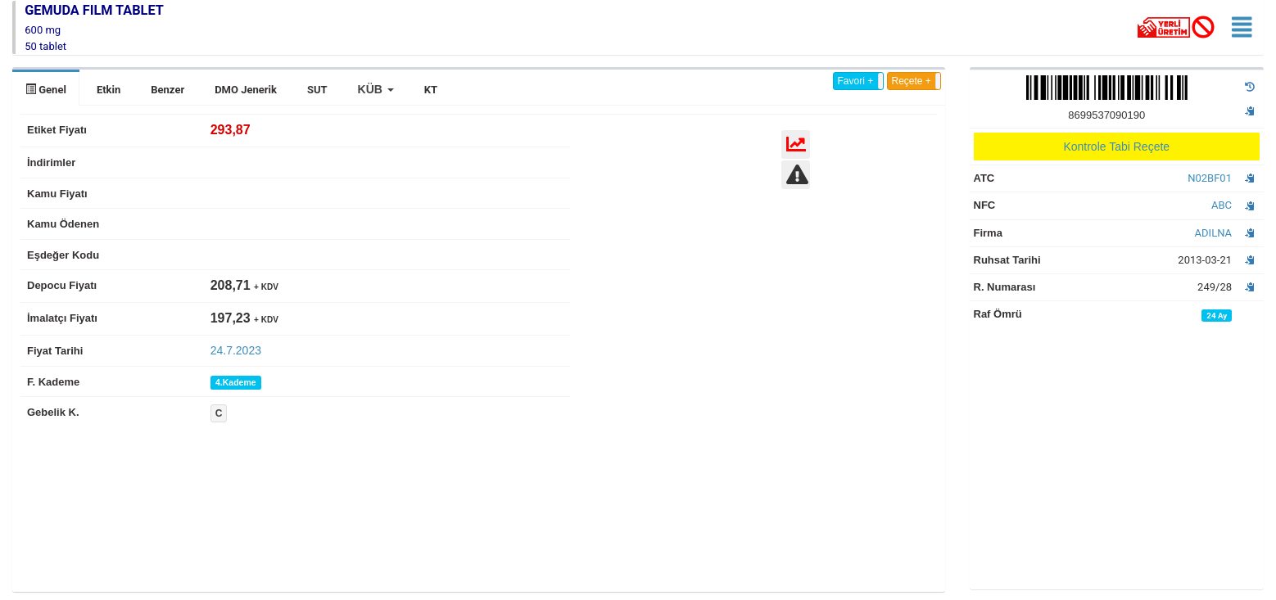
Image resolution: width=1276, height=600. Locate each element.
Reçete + (911, 81)
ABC (1221, 205)
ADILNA (1213, 233)
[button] (376, 89)
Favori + (856, 81)
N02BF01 (1210, 178)
